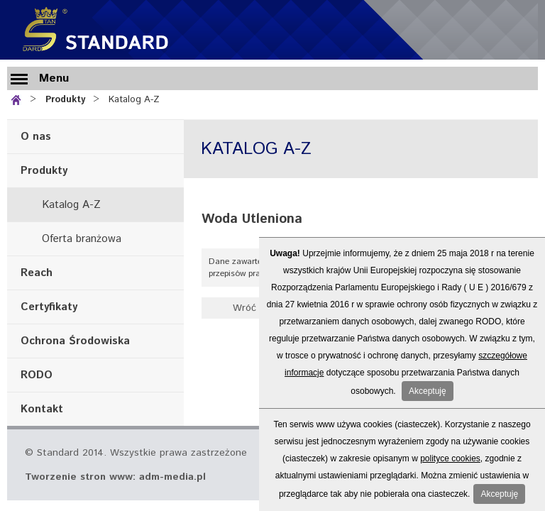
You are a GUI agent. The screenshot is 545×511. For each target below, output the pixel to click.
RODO (37, 375)
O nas (36, 136)
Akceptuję (427, 391)
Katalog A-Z (134, 99)
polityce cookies (450, 458)
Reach (37, 272)
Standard (92, 30)
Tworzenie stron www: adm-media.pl (115, 477)
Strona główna (19, 98)
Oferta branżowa (81, 238)
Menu (54, 78)
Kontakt (42, 409)
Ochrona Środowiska (75, 341)
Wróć (244, 308)
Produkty (65, 99)
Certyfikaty (49, 307)
